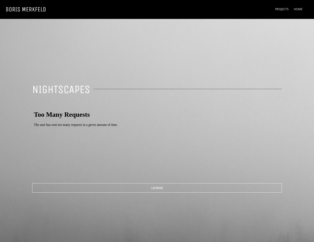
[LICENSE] (157, 188)
